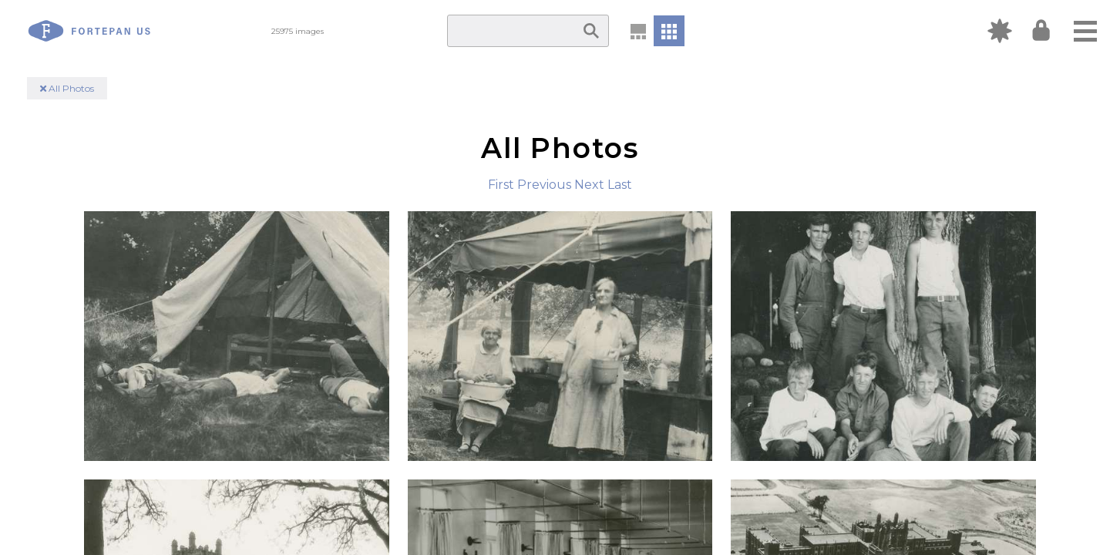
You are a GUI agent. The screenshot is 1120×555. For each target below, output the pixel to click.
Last (619, 184)
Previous (544, 184)
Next (589, 184)
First (501, 184)
